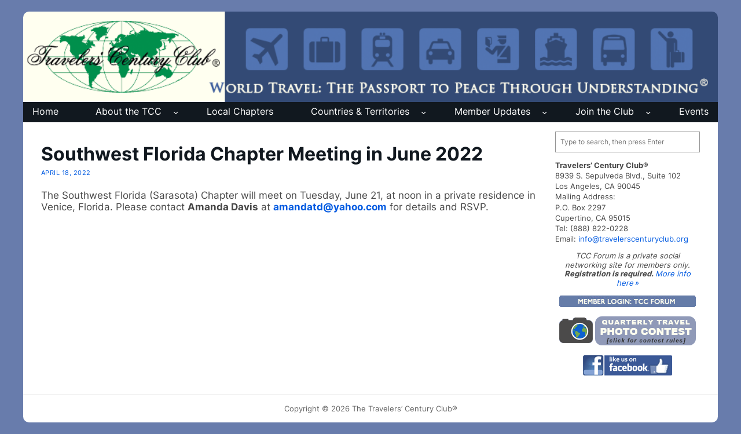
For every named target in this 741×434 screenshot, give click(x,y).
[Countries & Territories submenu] (423, 112)
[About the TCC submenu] (175, 112)
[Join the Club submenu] (648, 112)
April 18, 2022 (66, 173)
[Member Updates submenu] (544, 112)
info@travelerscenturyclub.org (633, 238)
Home (45, 111)
